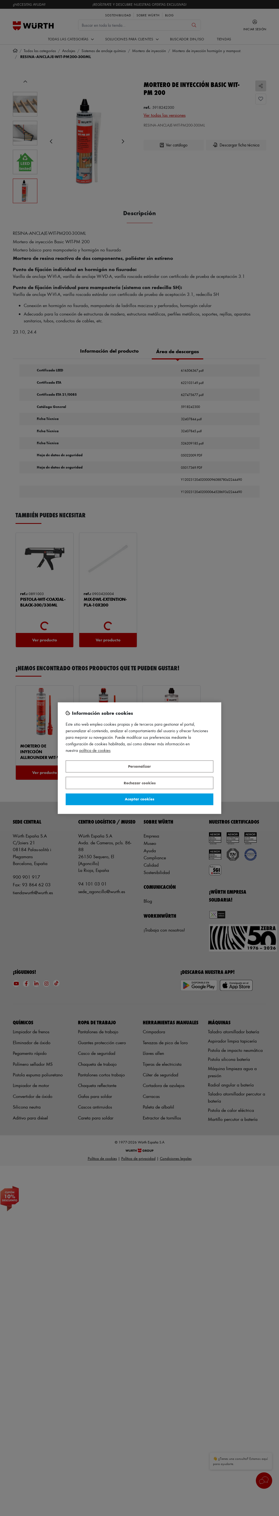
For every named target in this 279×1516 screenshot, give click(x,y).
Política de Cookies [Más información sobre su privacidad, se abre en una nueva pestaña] (95, 750)
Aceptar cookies (139, 799)
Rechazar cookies (140, 782)
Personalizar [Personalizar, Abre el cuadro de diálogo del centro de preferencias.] (139, 766)
